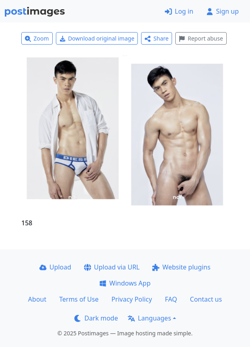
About (37, 299)
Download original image (97, 38)
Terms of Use (78, 299)
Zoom (37, 38)
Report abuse (201, 38)
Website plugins (181, 267)
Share (156, 38)
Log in (179, 11)
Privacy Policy (131, 299)
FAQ (171, 299)
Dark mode (96, 318)
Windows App (124, 283)
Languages (149, 318)
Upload (55, 267)
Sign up (222, 11)
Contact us (206, 299)
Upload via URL (111, 267)
